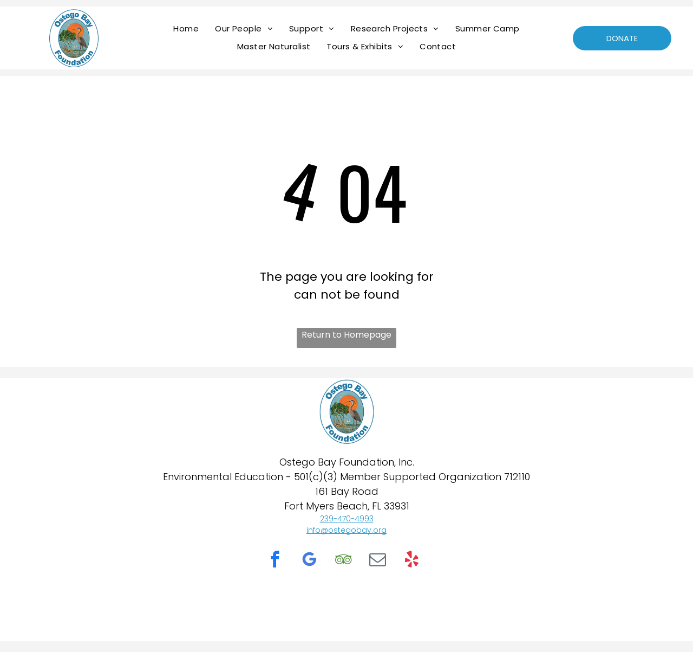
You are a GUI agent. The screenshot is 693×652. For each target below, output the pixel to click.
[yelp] (411, 561)
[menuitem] (186, 28)
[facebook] (275, 561)
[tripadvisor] (343, 561)
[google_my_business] (309, 561)
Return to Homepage (346, 334)
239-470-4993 (347, 518)
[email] (377, 561)
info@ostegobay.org (346, 530)
